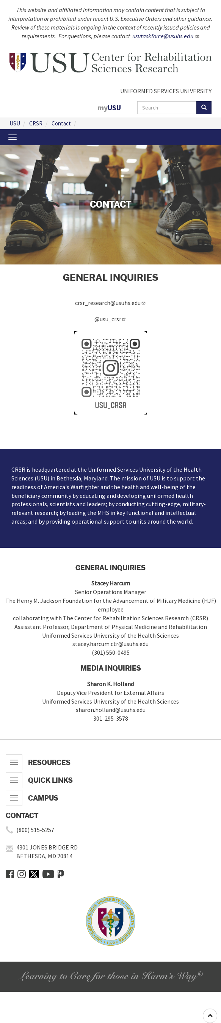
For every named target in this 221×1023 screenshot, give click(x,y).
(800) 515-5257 (35, 830)
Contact (61, 123)
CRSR (35, 123)
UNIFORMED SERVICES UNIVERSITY (166, 91)
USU (14, 123)
